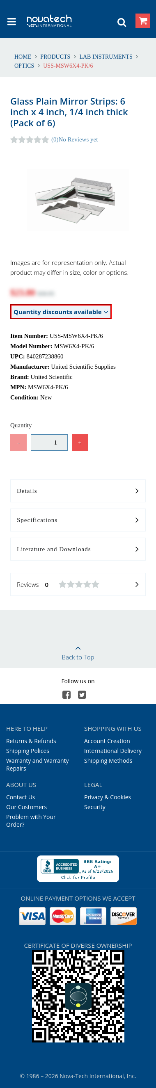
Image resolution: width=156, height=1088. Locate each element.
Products (55, 57)
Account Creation (107, 741)
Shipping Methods (108, 760)
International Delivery (113, 751)
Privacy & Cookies (107, 797)
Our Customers (26, 807)
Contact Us (20, 797)
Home (23, 57)
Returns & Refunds (31, 741)
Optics (25, 66)
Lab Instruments (106, 57)
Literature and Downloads (78, 549)
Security (95, 807)
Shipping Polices (27, 751)
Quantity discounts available (61, 312)
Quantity (21, 425)
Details (78, 491)
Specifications (78, 520)
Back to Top (78, 650)
